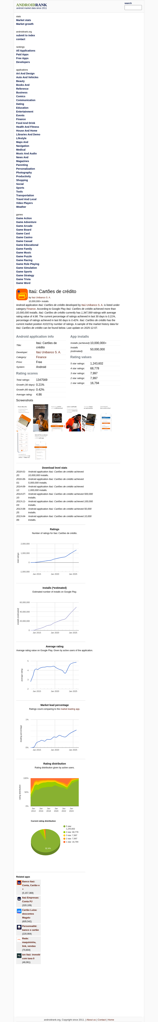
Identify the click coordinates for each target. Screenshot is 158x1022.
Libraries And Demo (28, 134)
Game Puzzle (24, 256)
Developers (23, 62)
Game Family (24, 248)
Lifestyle (21, 138)
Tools (19, 191)
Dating (20, 104)
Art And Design (25, 73)
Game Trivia (23, 279)
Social (20, 184)
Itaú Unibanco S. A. (41, 297)
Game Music (23, 252)
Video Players (24, 203)
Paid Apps (22, 54)
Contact (102, 1019)
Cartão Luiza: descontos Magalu (29, 914)
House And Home (26, 130)
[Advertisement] (91, 5)
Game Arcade (24, 225)
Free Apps (22, 58)
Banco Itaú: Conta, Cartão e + (31, 885)
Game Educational (27, 244)
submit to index (25, 35)
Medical (20, 149)
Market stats (23, 20)
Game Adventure (26, 222)
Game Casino (24, 237)
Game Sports (24, 271)
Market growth (25, 23)
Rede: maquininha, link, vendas (29, 942)
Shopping (22, 180)
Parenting (22, 164)
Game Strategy (25, 275)
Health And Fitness (27, 126)
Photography (24, 172)
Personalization (25, 168)
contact (20, 39)
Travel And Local (26, 199)
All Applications (25, 50)
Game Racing (24, 260)
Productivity (23, 176)
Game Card (23, 233)
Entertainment (24, 111)
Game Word (23, 283)
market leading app (69, 709)
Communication (25, 100)
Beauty (20, 81)
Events (20, 115)
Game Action (24, 218)
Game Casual (24, 241)
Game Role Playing (27, 264)
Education (22, 107)
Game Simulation (26, 267)
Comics (20, 96)
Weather (21, 206)
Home (111, 1019)
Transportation (25, 195)
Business (21, 92)
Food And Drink (25, 123)
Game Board (23, 229)
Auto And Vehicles (27, 77)
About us (91, 1019)
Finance (31, 308)
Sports (20, 187)
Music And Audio (26, 153)
